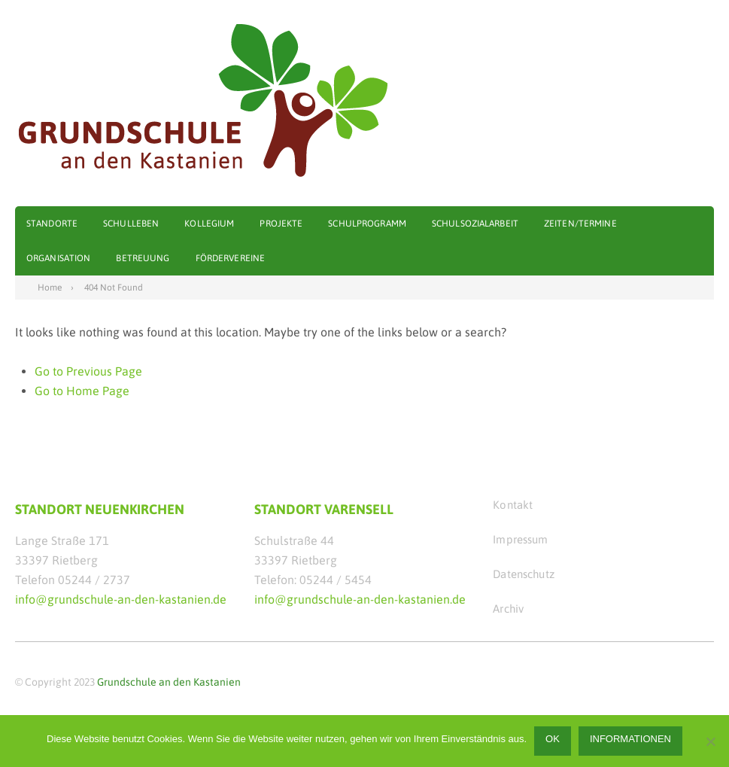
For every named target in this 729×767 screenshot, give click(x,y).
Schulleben (131, 223)
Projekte (281, 223)
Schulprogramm (367, 223)
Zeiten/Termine (580, 223)
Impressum (520, 539)
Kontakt (513, 504)
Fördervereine (231, 258)
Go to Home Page (82, 390)
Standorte (51, 223)
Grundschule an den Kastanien (169, 682)
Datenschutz (523, 574)
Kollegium (209, 223)
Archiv (508, 608)
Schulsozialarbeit (475, 223)
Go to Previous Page (88, 371)
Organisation (58, 258)
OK (552, 738)
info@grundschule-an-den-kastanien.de (120, 599)
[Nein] (710, 741)
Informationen (630, 738)
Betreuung (142, 258)
